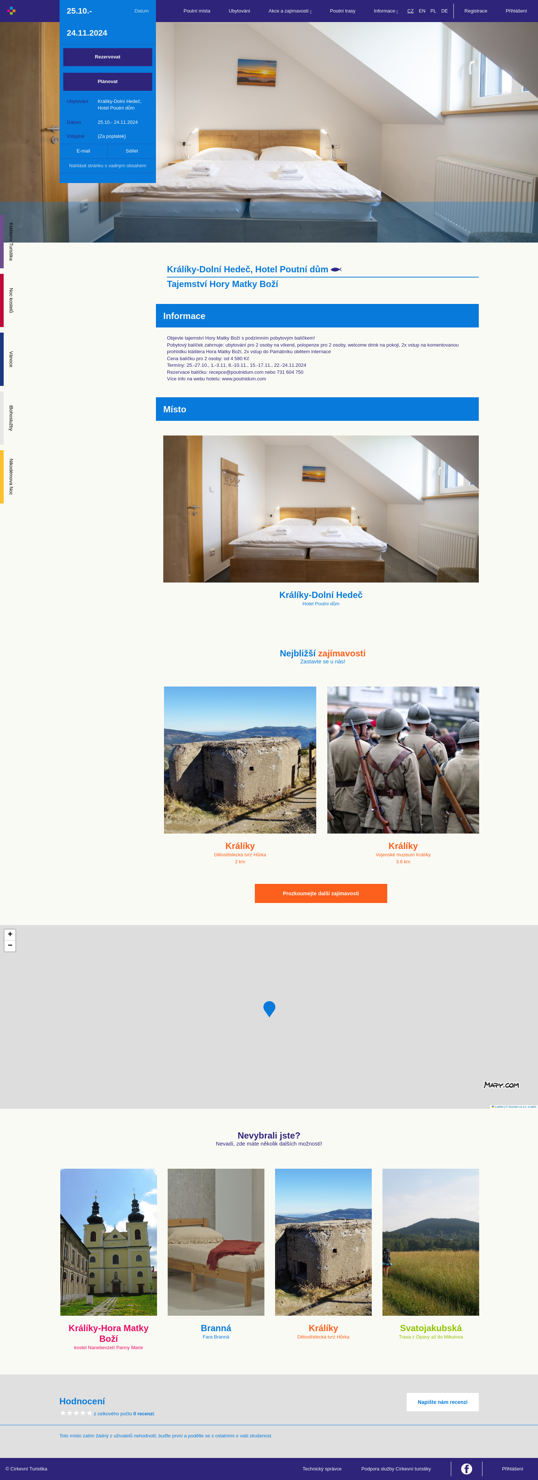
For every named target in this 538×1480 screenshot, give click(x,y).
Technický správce (322, 1469)
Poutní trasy (342, 11)
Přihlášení (516, 11)
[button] (269, 1009)
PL (433, 11)
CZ (410, 11)
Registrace (475, 11)
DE (444, 11)
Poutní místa (197, 11)
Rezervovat (107, 57)
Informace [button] (386, 11)
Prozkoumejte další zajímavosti (321, 893)
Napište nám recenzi (442, 1402)
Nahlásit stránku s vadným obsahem (107, 165)
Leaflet (497, 1106)
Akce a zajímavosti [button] (290, 11)
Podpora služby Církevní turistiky (396, 1469)
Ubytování (239, 11)
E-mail (83, 151)
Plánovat (108, 81)
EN (422, 11)
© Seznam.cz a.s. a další (521, 1106)
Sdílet (132, 151)
